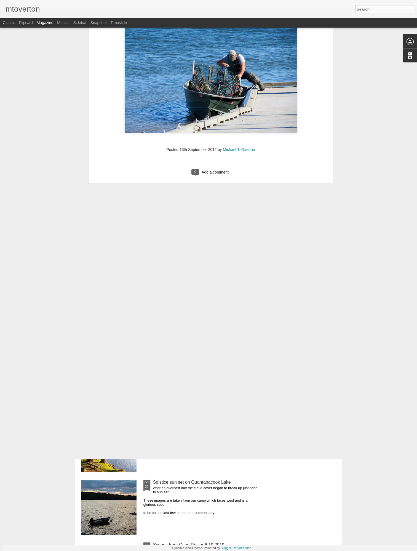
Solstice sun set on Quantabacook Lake (192, 482)
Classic (9, 22)
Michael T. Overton (239, 57)
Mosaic (63, 22)
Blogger (226, 548)
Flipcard (26, 22)
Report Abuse (242, 548)
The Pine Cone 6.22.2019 (178, 419)
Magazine (45, 22)
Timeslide (119, 22)
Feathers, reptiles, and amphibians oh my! (194, 357)
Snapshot (98, 22)
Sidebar (80, 22)
